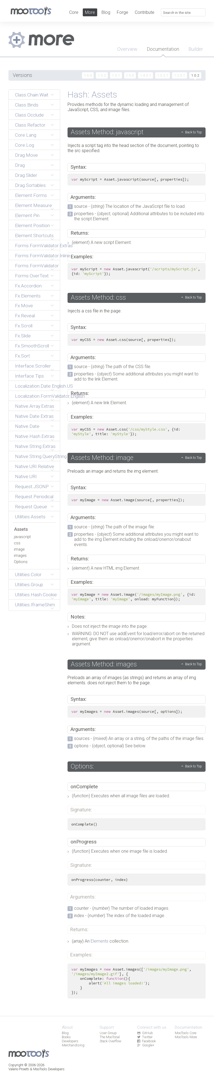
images (20, 555)
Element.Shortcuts (34, 235)
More (90, 12)
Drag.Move (26, 155)
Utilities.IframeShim (35, 604)
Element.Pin (27, 215)
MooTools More (186, 1037)
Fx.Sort (22, 356)
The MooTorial (110, 1037)
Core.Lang (25, 135)
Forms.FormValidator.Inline (35, 255)
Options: (21, 562)
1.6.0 (88, 75)
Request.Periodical (34, 496)
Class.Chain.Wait (31, 95)
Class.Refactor (30, 125)
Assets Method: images (104, 664)
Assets (21, 529)
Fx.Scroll (23, 325)
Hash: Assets (92, 94)
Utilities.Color (28, 574)
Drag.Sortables (30, 185)
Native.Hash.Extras (34, 436)
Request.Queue (31, 506)
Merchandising (73, 1045)
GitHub (145, 1033)
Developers (70, 1041)
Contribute (144, 12)
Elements (99, 941)
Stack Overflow (110, 1041)
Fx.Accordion (28, 285)
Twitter (144, 1037)
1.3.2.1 (162, 75)
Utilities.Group (29, 584)
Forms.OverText (32, 275)
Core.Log (24, 145)
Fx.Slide (23, 335)
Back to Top (193, 132)
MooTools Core (185, 1033)
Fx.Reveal (25, 315)
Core (73, 12)
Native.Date (27, 426)
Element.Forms (31, 195)
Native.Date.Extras (34, 416)
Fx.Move (24, 305)
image (19, 549)
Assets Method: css (98, 297)
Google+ (145, 1045)
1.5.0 (130, 75)
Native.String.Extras (35, 446)
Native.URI (26, 476)
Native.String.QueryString (35, 456)
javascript (22, 537)
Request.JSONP (32, 486)
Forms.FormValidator (35, 265)
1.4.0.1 (145, 75)
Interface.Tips (29, 376)
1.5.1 (116, 75)
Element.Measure (33, 205)
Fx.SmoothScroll (32, 346)
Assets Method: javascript (107, 132)
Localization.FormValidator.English (35, 396)
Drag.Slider (26, 175)
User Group (108, 1033)
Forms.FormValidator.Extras (35, 245)
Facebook (146, 1041)
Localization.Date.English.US (35, 386)
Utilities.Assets (30, 516)
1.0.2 (195, 75)
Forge (122, 12)
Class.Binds (26, 105)
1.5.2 (102, 75)
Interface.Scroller (33, 366)
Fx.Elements (28, 296)
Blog (106, 12)
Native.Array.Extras (34, 406)
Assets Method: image (102, 458)
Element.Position (32, 225)
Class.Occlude (29, 115)
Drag (20, 165)
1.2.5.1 (179, 75)
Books (66, 1037)
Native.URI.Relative (34, 466)
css (17, 543)
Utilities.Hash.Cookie (35, 594)
